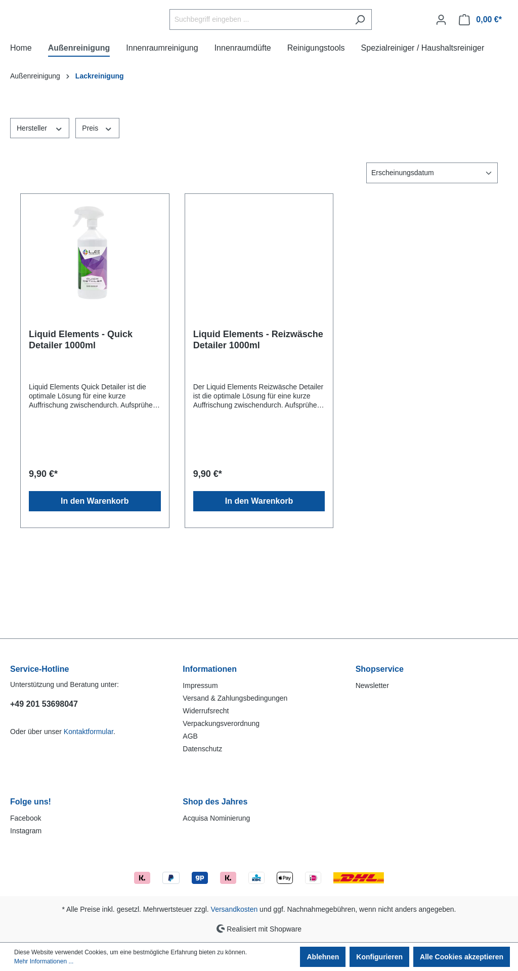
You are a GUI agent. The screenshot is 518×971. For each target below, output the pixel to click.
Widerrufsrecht (206, 711)
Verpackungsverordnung (221, 723)
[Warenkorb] (480, 56)
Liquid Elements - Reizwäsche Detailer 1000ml (258, 414)
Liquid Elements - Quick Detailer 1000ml (81, 414)
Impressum (200, 685)
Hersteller (40, 202)
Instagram (25, 831)
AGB (190, 736)
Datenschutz (202, 749)
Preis (97, 202)
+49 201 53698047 (44, 704)
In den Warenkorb (95, 575)
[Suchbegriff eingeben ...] (284, 57)
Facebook (25, 818)
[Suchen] (385, 57)
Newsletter (372, 685)
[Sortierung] (432, 247)
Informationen (210, 669)
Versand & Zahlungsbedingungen (235, 698)
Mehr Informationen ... (43, 961)
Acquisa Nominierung (216, 818)
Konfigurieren (379, 957)
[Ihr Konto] (441, 56)
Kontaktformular (88, 731)
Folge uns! (30, 801)
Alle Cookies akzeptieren (461, 957)
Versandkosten (234, 909)
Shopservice (380, 669)
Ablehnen (323, 957)
